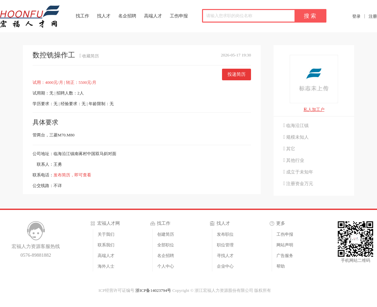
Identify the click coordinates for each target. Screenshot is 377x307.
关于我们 (106, 234)
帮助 (280, 266)
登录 (356, 16)
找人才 (104, 16)
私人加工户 (314, 109)
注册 (373, 16)
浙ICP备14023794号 (153, 290)
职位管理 (225, 245)
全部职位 (165, 245)
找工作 (82, 16)
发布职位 (225, 234)
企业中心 (225, 266)
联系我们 (106, 245)
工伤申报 (179, 16)
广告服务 (284, 255)
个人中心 (165, 266)
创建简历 (165, 234)
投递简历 (236, 74)
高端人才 (153, 16)
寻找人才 (225, 255)
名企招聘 (127, 16)
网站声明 (284, 245)
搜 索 (310, 16)
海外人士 (106, 266)
